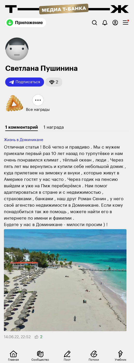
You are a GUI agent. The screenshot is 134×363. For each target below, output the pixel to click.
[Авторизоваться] (115, 22)
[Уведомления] (105, 22)
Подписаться (24, 82)
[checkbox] (125, 22)
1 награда (54, 127)
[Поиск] (94, 22)
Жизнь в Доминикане (23, 140)
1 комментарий (21, 127)
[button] (53, 82)
